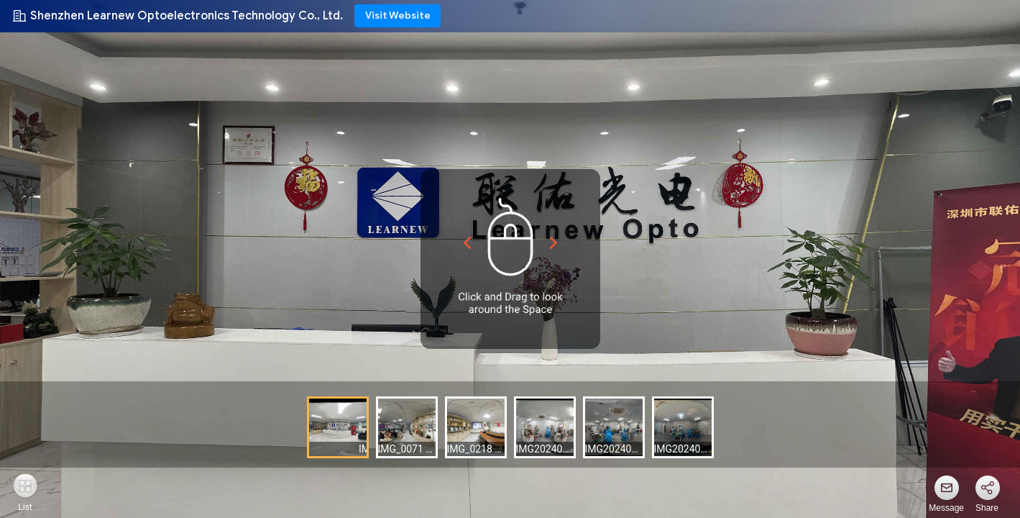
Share (986, 508)
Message (946, 508)
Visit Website (398, 15)
